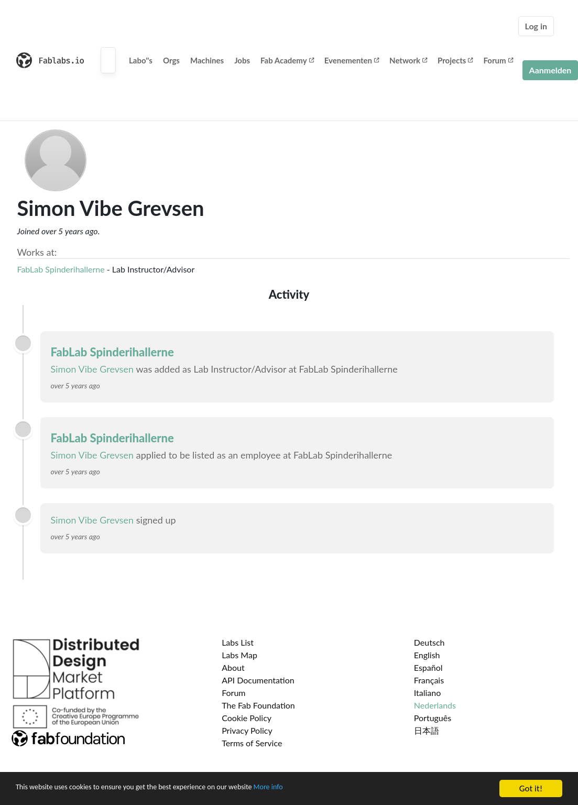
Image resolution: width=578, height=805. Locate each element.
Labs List (238, 642)
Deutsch (429, 642)
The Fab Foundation (258, 705)
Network (408, 60)
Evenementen (351, 60)
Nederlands (435, 705)
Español (428, 667)
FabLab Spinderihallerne (62, 269)
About (233, 667)
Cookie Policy (246, 718)
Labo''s (140, 60)
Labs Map (239, 655)
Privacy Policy (247, 730)
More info (322, 790)
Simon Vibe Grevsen (92, 369)
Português (432, 718)
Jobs (242, 60)
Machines (207, 60)
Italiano (427, 693)
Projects (455, 60)
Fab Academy (287, 60)
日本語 (426, 730)
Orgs (171, 60)
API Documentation (258, 680)
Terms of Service (252, 743)
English (427, 655)
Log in (536, 26)
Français (429, 680)
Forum (497, 60)
